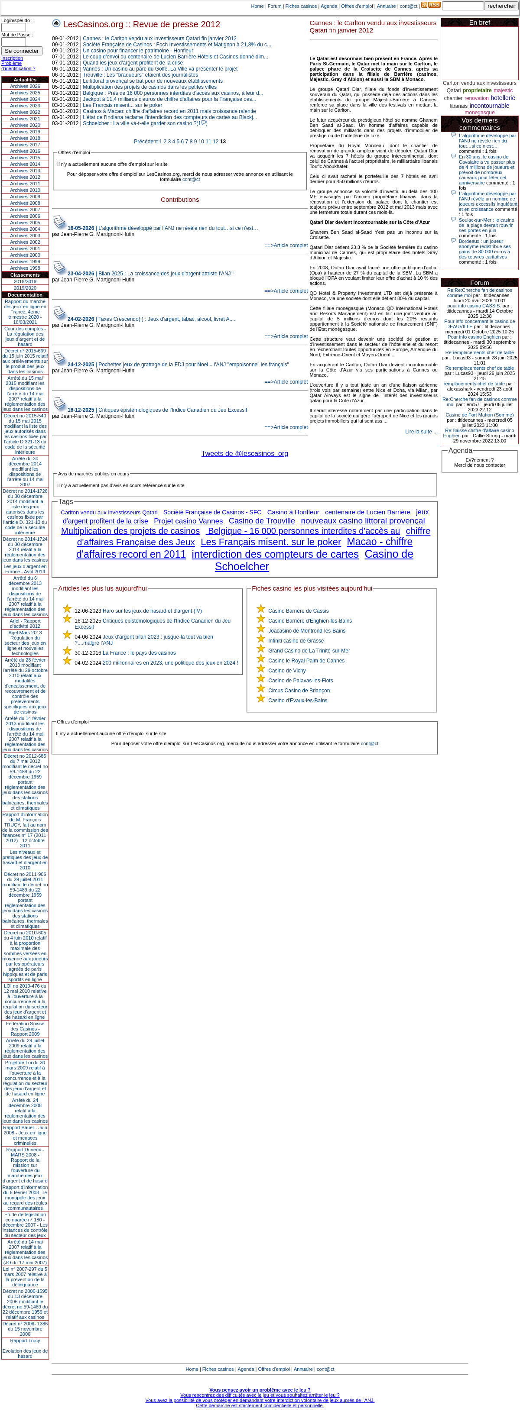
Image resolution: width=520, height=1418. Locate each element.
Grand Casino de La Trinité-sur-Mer (309, 651)
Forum (275, 6)
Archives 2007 (25, 209)
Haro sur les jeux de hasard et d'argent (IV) (152, 611)
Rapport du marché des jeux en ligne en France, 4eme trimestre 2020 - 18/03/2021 (25, 312)
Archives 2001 (25, 248)
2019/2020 (25, 288)
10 (201, 142)
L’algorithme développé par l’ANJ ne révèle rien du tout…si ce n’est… (487, 141)
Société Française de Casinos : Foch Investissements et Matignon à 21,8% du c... (177, 45)
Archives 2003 (25, 235)
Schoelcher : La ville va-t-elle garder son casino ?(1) (145, 123)
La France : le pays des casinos (139, 653)
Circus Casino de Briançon (299, 691)
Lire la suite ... (421, 432)
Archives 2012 (25, 177)
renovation (477, 98)
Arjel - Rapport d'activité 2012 (25, 623)
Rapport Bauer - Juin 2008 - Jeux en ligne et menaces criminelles (25, 1135)
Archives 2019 (25, 131)
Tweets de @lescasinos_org (245, 453)
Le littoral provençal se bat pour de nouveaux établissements (153, 81)
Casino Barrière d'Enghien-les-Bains (310, 621)
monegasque (479, 113)
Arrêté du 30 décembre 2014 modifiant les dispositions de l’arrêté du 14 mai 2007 (25, 471)
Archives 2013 (25, 170)
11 (208, 142)
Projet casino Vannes (188, 521)
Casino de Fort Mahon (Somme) (479, 414)
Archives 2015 (25, 157)
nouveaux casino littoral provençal (363, 520)
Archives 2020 (25, 125)
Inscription (12, 58)
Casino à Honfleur (293, 512)
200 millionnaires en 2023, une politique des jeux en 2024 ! (170, 663)
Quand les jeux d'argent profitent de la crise (133, 63)
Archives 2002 (25, 242)
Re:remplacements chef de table (479, 352)
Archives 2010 (25, 190)
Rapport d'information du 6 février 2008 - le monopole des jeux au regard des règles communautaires (25, 1198)
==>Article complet (286, 245)
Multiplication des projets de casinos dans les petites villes (150, 87)
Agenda (329, 6)
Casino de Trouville (262, 521)
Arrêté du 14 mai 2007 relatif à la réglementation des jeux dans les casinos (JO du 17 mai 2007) (25, 1252)
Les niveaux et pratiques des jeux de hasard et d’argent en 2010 (25, 860)
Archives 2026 (25, 86)
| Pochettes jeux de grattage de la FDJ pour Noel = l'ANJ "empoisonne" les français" (178, 365)
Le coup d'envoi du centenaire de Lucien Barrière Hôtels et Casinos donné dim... (175, 57)
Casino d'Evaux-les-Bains (297, 701)
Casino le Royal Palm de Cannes (306, 661)
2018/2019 (25, 281)
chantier (453, 98)
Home (257, 6)
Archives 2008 (25, 203)
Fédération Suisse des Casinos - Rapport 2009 (25, 1029)
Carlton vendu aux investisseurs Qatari (109, 512)
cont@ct (409, 6)
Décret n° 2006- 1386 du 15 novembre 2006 (25, 1329)
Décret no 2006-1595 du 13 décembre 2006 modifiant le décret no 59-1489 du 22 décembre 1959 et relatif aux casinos (25, 1304)
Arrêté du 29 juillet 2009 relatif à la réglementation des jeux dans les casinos (25, 1048)
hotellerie (503, 97)
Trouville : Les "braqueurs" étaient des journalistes (140, 75)
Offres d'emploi (357, 6)
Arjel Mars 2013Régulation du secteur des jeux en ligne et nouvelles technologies (25, 643)
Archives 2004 (25, 229)
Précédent (146, 142)
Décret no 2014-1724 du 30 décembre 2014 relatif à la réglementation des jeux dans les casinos (25, 549)
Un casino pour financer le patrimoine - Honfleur (138, 51)
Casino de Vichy (287, 671)
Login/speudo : (16, 20)
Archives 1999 (25, 261)
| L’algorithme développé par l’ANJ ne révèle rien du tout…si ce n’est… (163, 228)
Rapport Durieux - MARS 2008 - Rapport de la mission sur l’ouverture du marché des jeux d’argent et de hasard (25, 1165)
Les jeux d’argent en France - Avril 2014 (24, 569)
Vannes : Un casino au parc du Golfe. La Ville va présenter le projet (160, 69)
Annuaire (386, 6)
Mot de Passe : (17, 34)
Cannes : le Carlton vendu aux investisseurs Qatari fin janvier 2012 (160, 39)
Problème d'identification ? (18, 66)
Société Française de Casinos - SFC (212, 512)
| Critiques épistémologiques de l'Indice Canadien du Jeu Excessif (157, 410)
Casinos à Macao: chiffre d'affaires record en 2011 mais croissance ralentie (169, 111)
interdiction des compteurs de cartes (275, 554)
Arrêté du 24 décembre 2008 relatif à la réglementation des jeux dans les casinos (25, 1111)
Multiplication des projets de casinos (130, 531)
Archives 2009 (25, 196)
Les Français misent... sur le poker (122, 105)
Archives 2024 (25, 99)
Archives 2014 (25, 164)
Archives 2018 (25, 138)
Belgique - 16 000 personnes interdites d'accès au (303, 531)
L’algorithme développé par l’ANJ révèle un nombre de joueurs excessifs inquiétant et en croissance (488, 201)
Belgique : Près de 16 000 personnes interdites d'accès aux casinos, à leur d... (173, 93)
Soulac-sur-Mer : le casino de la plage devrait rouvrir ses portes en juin (486, 225)
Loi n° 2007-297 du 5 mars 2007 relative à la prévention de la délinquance (25, 1276)
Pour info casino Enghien (474, 336)
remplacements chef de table (474, 383)
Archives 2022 (25, 112)
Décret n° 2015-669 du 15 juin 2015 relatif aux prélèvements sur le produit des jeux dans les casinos (25, 361)
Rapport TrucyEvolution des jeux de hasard (25, 1348)
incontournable (490, 105)
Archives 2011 (25, 183)
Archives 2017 (25, 144)
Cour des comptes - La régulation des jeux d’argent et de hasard (25, 336)
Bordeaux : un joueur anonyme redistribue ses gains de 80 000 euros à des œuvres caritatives (485, 249)
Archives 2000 (25, 255)
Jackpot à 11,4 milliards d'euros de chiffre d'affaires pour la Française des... (169, 99)
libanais (459, 106)
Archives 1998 (25, 268)
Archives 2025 (25, 92)
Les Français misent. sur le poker (271, 541)
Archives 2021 (25, 118)
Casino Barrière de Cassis (298, 611)
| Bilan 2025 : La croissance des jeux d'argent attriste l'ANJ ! (151, 274)
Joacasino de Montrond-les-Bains (306, 631)
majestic (503, 90)
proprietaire (477, 90)
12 (215, 142)
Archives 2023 (25, 105)
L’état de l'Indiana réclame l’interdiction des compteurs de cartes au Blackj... (170, 117)
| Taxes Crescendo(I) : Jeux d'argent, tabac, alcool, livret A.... (151, 319)
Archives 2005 (25, 222)
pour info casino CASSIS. (474, 305)
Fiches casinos (301, 6)
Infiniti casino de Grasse (296, 641)
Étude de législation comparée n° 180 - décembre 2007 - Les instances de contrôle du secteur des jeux (25, 1225)
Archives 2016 (25, 151)
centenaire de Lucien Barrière (367, 512)
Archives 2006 (25, 216)
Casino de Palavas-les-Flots (300, 681)
